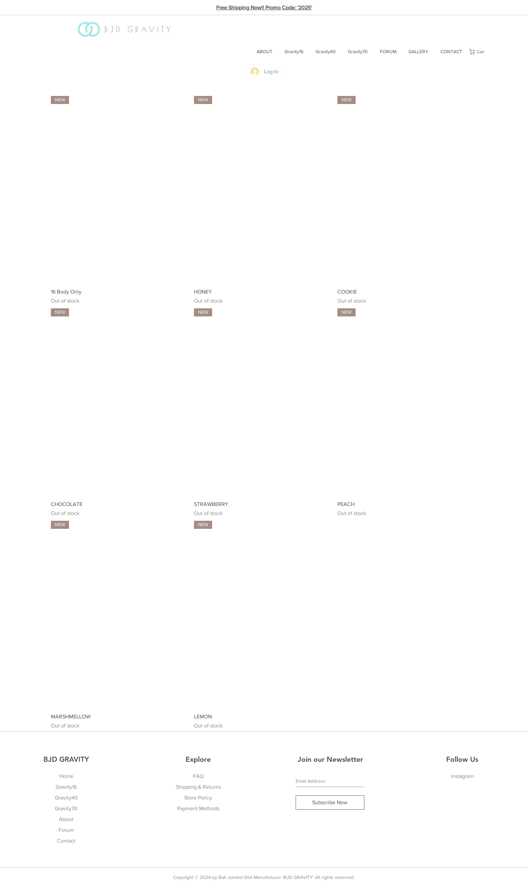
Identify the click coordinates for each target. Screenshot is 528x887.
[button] (480, 52)
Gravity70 (66, 808)
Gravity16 (66, 787)
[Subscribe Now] (330, 802)
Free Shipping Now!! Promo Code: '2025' (264, 7)
